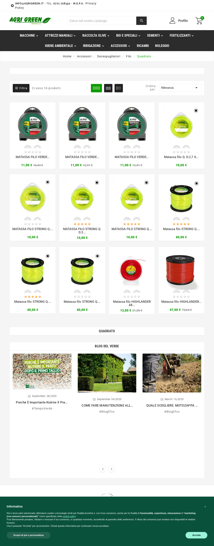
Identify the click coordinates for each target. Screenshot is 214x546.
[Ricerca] (101, 21)
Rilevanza (180, 87)
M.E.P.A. (78, 3)
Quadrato (107, 332)
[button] (205, 506)
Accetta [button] (196, 535)
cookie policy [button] (69, 516)
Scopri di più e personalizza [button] (28, 535)
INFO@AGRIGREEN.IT (29, 3)
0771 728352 (61, 3)
